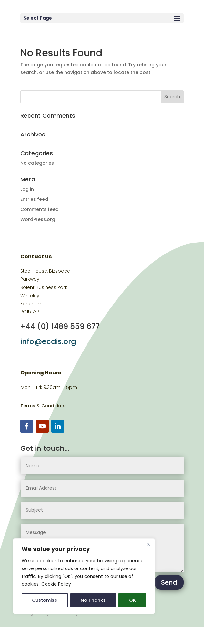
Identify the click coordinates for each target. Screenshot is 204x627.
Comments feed (39, 209)
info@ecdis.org (48, 341)
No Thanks (93, 600)
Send (169, 582)
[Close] (148, 544)
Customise (44, 600)
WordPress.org (37, 219)
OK (132, 600)
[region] (84, 576)
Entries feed (34, 199)
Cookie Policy (56, 584)
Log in (27, 189)
